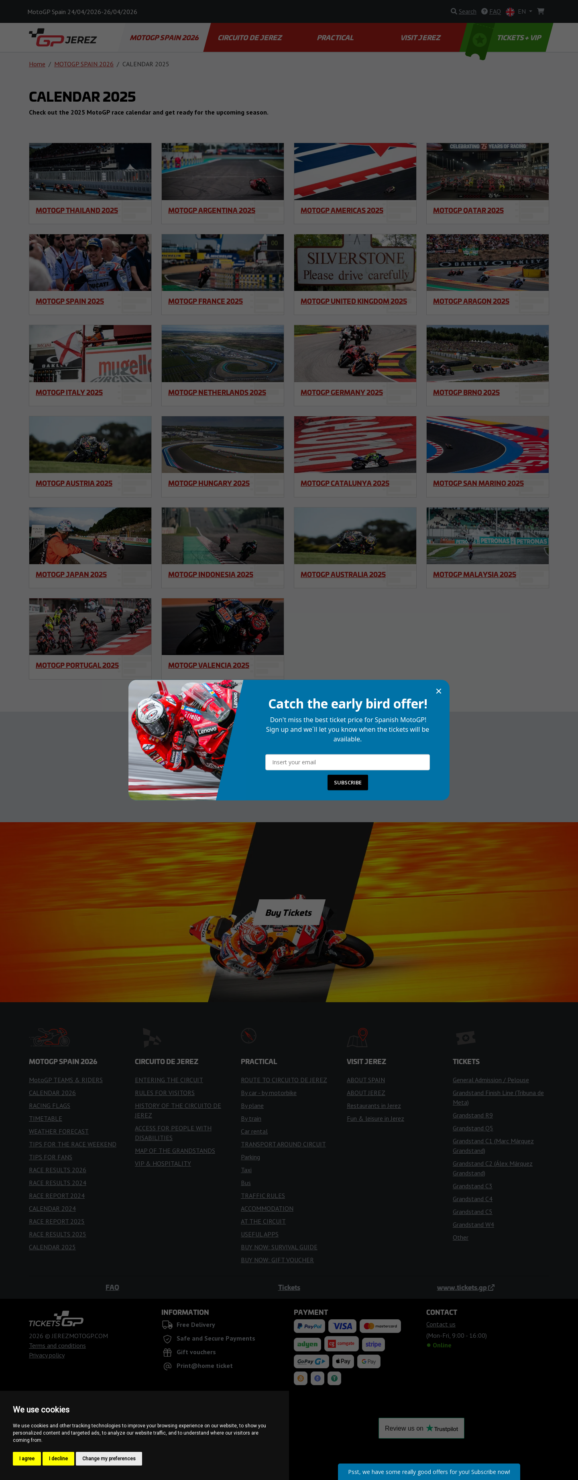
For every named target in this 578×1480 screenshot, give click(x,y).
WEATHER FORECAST (59, 1131)
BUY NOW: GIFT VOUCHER (277, 1260)
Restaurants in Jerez (374, 1105)
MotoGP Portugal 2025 (77, 665)
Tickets (289, 1287)
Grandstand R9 (473, 1115)
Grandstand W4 (473, 1224)
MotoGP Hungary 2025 (209, 483)
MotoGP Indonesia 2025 (210, 574)
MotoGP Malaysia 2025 (474, 574)
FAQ (112, 1287)
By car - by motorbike (269, 1093)
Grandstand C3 (473, 1186)
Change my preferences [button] (109, 1459)
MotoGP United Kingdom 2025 (354, 301)
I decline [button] (58, 1459)
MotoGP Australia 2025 (343, 574)
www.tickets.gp (466, 1287)
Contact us (289, 780)
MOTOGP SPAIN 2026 (164, 37)
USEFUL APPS (260, 1234)
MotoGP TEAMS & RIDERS (66, 1080)
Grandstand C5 (473, 1212)
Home (37, 64)
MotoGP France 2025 (205, 301)
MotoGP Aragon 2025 (471, 301)
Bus (246, 1183)
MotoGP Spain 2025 (70, 301)
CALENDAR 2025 (52, 1247)
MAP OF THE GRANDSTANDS (175, 1150)
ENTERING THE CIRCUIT (169, 1080)
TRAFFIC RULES (263, 1195)
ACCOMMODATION (267, 1208)
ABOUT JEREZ (366, 1093)
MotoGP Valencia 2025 (208, 665)
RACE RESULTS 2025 (57, 1234)
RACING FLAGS (49, 1105)
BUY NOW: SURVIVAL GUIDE (279, 1247)
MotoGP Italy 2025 (69, 392)
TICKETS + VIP (504, 37)
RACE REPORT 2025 (57, 1221)
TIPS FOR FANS (50, 1157)
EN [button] (516, 11)
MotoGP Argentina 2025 (211, 210)
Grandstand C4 (473, 1199)
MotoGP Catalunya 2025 (345, 483)
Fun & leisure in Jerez (375, 1118)
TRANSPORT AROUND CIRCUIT (283, 1144)
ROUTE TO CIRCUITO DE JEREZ (284, 1080)
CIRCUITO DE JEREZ (250, 37)
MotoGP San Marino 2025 (478, 483)
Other (460, 1237)
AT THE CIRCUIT (263, 1221)
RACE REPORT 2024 (57, 1195)
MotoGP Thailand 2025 (77, 210)
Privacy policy (47, 1355)
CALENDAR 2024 (52, 1208)
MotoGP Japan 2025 (71, 574)
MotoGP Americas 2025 (342, 210)
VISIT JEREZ (421, 37)
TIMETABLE (45, 1118)
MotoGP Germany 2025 (342, 392)
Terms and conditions (57, 1345)
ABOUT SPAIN (366, 1080)
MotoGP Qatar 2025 (468, 210)
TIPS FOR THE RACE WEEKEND (72, 1144)
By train (251, 1118)
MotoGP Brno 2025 (466, 392)
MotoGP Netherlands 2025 (217, 392)
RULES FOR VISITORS (165, 1093)
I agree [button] (27, 1459)
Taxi (246, 1170)
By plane (252, 1105)
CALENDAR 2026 (52, 1093)
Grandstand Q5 (473, 1128)
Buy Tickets (288, 912)
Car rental (254, 1131)
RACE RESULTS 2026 (57, 1170)
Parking (250, 1157)
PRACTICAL (335, 37)
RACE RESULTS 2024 (57, 1183)
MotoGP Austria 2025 (74, 483)
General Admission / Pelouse (491, 1080)
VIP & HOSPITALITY (163, 1163)
